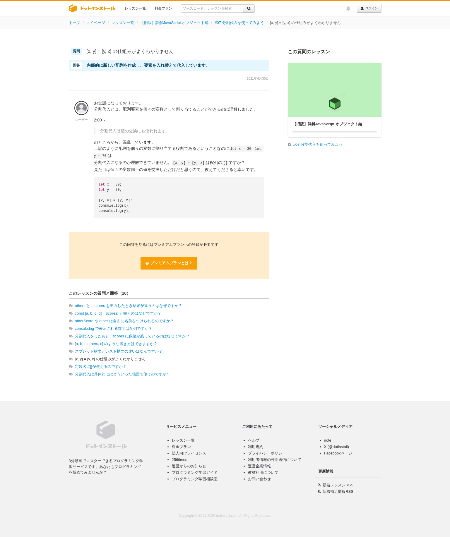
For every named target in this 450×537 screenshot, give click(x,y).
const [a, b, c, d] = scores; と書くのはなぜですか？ (118, 313)
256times (179, 459)
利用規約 (255, 447)
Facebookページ (338, 453)
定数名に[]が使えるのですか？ (100, 366)
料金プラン (163, 8)
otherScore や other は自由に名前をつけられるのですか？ (124, 321)
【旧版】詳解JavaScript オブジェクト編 (174, 22)
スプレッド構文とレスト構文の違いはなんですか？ (118, 351)
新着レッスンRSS (338, 485)
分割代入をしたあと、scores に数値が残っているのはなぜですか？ (132, 336)
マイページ (95, 22)
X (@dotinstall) (336, 447)
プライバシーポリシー (267, 453)
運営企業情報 (259, 466)
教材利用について (263, 472)
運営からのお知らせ (189, 466)
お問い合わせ (259, 479)
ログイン (369, 8)
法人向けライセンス (189, 453)
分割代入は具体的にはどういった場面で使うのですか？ (122, 374)
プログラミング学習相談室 (195, 479)
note (327, 440)
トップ (74, 22)
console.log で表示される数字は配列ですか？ (113, 328)
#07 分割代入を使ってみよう (239, 22)
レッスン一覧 (135, 8)
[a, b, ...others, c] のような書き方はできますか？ (116, 344)
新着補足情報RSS (338, 491)
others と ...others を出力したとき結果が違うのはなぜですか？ (128, 305)
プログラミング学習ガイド (195, 472)
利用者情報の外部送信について (274, 459)
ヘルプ (253, 440)
